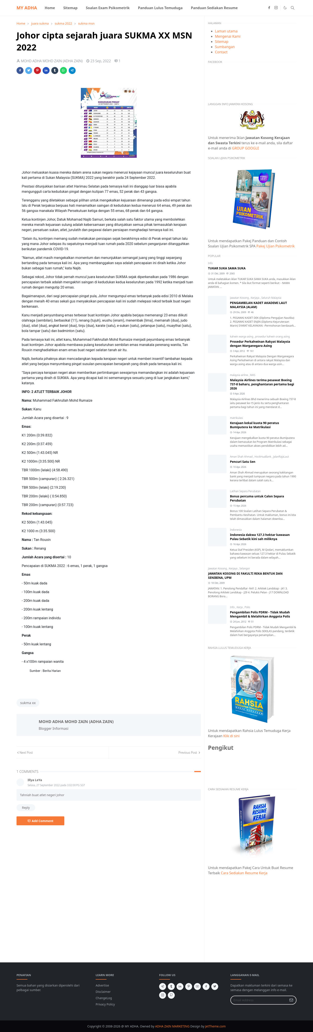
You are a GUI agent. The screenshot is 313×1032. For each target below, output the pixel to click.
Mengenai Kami (227, 36)
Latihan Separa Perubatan (245, 491)
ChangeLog (104, 998)
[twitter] (214, 986)
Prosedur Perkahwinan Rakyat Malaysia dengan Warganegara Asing (260, 343)
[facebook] (269, 7)
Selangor (244, 568)
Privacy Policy (105, 1004)
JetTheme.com (215, 1026)
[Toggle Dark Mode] (285, 7)
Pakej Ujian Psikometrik (275, 246)
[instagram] (276, 7)
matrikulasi (236, 418)
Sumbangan (225, 46)
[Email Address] (259, 1000)
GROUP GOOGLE (245, 148)
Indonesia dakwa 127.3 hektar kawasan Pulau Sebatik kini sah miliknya (260, 537)
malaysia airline (239, 375)
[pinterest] (188, 986)
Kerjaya (255, 298)
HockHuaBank (263, 456)
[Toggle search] (292, 8)
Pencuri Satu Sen (242, 462)
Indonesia (236, 530)
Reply (26, 807)
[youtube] (197, 986)
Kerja (240, 607)
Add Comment (40, 821)
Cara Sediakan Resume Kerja (244, 873)
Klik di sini (231, 735)
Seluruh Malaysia (271, 298)
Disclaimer (103, 992)
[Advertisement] (252, 916)
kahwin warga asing (242, 336)
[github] (171, 995)
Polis (247, 607)
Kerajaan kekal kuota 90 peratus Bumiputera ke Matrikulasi (254, 425)
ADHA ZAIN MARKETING (172, 1026)
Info (210, 263)
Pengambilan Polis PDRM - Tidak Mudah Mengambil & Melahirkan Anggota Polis (260, 614)
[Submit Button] (291, 1000)
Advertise (102, 985)
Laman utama (226, 31)
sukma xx (28, 702)
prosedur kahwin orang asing (272, 336)
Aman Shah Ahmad (241, 456)
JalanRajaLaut (281, 456)
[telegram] (162, 986)
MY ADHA (27, 8)
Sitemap (221, 41)
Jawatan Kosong (240, 298)
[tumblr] (171, 986)
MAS (252, 375)
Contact (221, 52)
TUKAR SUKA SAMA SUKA (227, 268)
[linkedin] (179, 986)
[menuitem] (49, 8)
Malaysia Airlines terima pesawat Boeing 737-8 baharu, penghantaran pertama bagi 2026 (262, 384)
